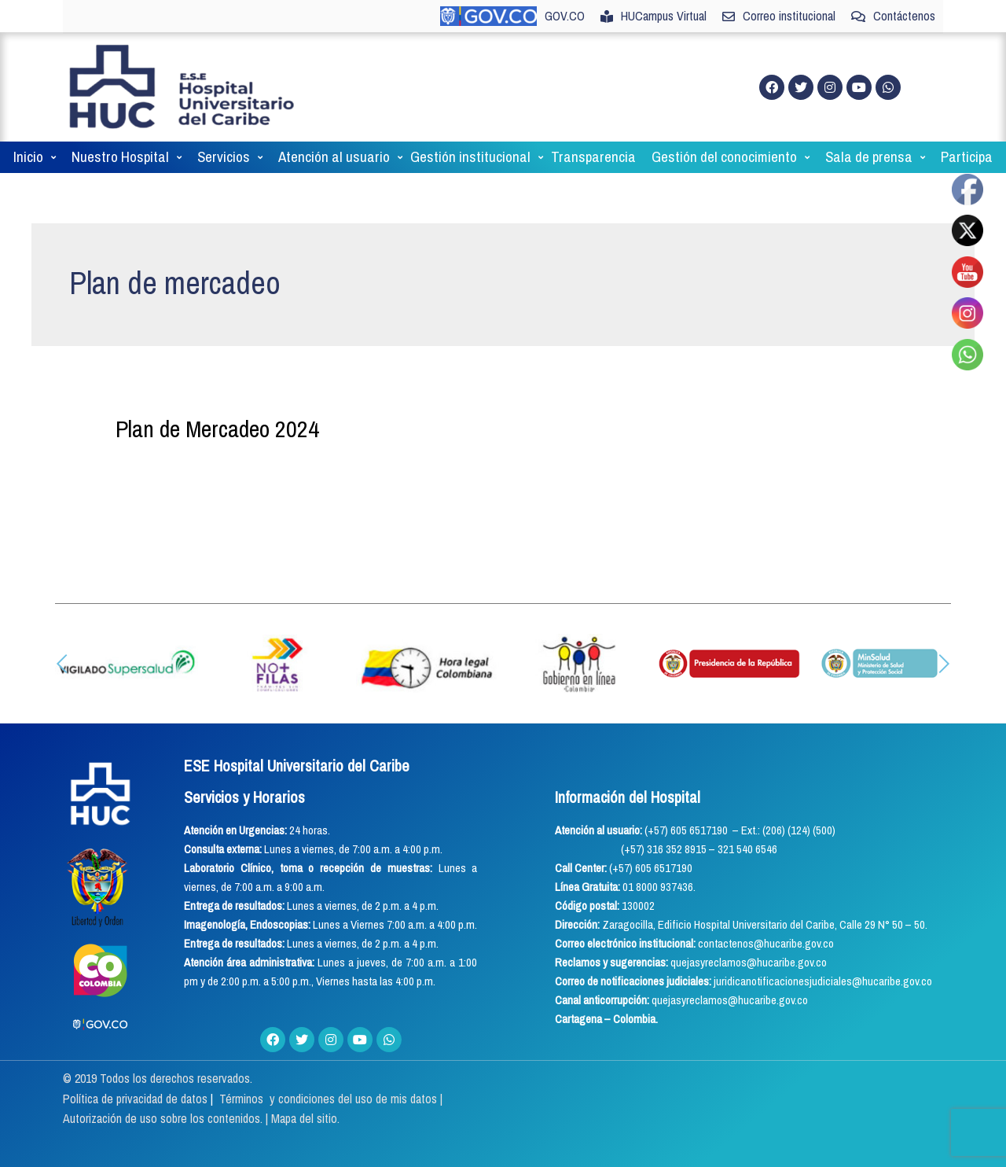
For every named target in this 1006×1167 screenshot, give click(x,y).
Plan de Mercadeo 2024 (217, 428)
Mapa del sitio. (305, 1118)
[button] (62, 664)
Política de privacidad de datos (137, 1098)
